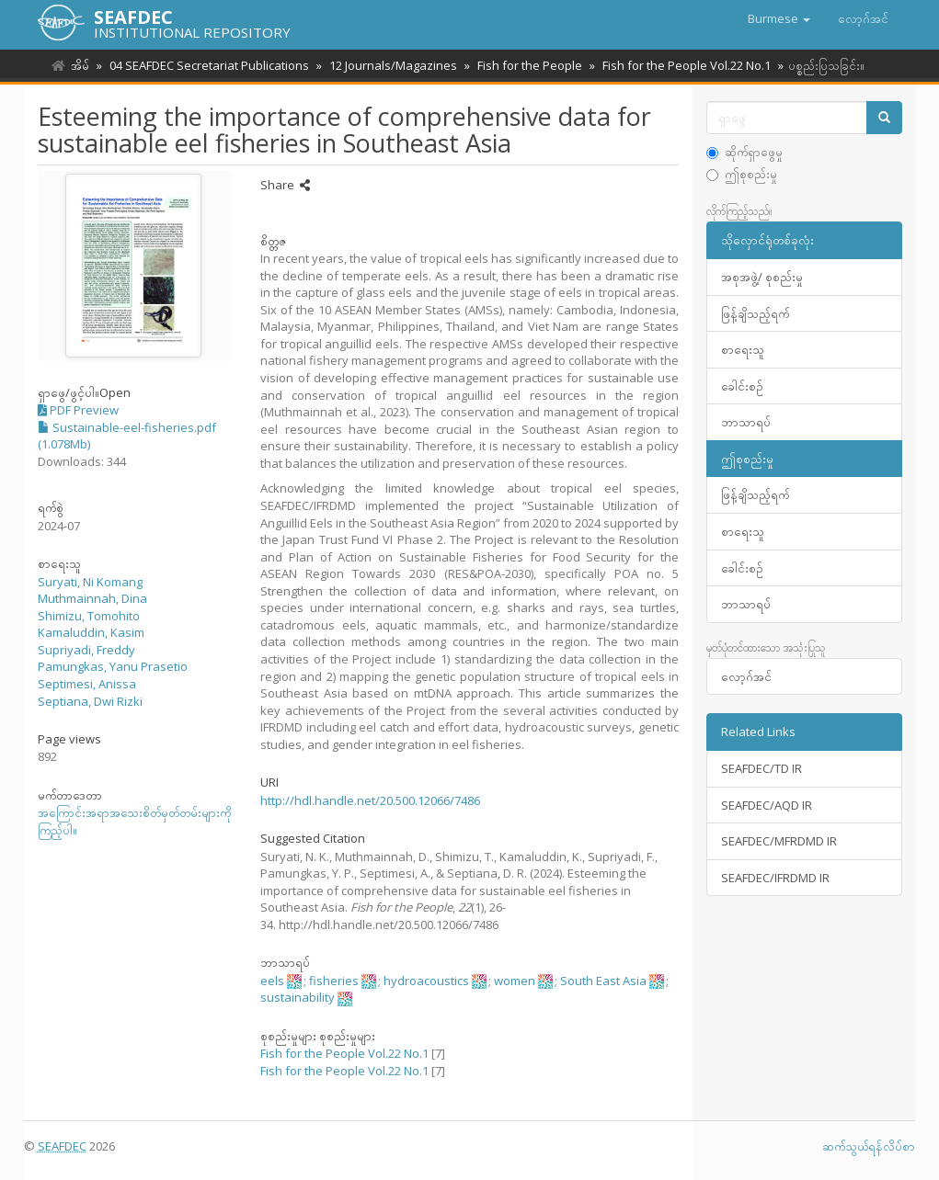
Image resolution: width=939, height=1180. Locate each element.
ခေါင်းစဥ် (742, 386)
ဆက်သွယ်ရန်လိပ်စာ (868, 1146)
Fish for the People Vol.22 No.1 (675, 65)
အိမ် (80, 65)
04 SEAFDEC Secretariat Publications (206, 65)
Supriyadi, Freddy (86, 649)
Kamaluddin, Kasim (91, 632)
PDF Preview (78, 410)
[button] (779, 18)
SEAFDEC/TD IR (761, 768)
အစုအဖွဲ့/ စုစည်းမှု (762, 276)
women (514, 980)
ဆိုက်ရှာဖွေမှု (744, 151)
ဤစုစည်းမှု (741, 173)
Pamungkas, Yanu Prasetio (113, 666)
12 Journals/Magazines (388, 65)
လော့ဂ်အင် (746, 676)
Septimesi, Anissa (87, 683)
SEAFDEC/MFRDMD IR (779, 841)
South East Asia (603, 980)
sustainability (297, 997)
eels (272, 980)
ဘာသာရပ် (746, 422)
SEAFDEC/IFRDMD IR (775, 877)
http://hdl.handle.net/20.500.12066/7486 (370, 800)
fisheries (334, 980)
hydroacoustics (426, 980)
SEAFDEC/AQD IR (766, 805)
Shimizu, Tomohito (89, 615)
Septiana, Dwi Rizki (90, 701)
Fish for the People (521, 65)
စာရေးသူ (742, 349)
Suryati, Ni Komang (90, 581)
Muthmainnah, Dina (92, 598)
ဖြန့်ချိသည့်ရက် (755, 313)
